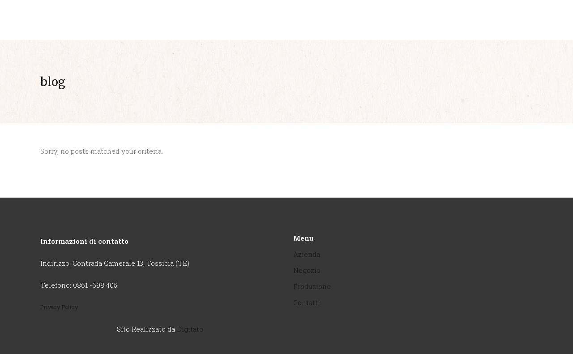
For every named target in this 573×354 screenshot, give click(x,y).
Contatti (306, 302)
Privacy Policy (59, 307)
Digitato (190, 328)
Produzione (312, 286)
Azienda (306, 254)
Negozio (307, 270)
